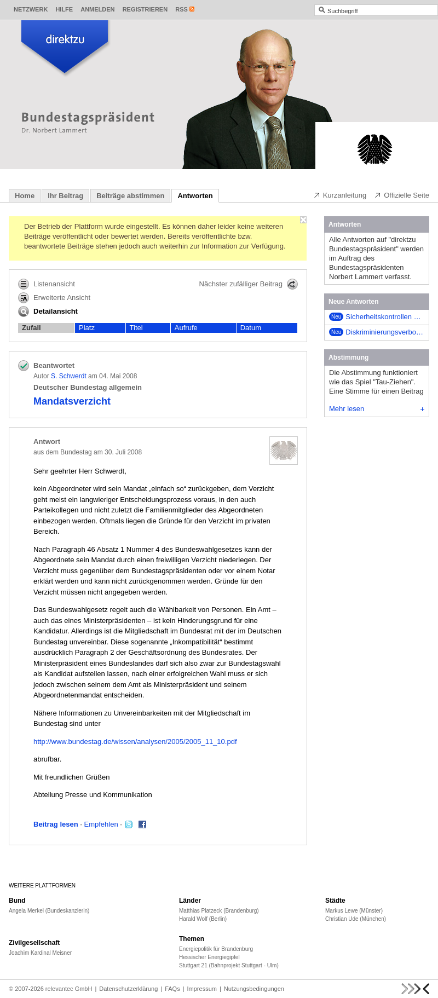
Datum (250, 328)
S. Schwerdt (69, 376)
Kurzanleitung (340, 195)
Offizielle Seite (401, 195)
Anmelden (97, 9)
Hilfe (64, 9)
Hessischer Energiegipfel (209, 957)
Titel (136, 328)
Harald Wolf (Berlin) (203, 919)
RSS (181, 9)
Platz (87, 328)
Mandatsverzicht (72, 401)
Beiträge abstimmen (130, 196)
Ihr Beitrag (65, 196)
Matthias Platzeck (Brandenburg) (219, 911)
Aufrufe (186, 328)
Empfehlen (101, 824)
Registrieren (145, 9)
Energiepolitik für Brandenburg (216, 949)
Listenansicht (46, 284)
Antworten (194, 196)
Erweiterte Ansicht (54, 297)
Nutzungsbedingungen (254, 988)
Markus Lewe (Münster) (354, 911)
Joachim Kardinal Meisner (40, 953)
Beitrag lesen (55, 824)
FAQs (172, 988)
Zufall (31, 328)
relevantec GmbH (69, 988)
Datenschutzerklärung (128, 988)
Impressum (202, 988)
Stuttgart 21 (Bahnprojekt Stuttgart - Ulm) (229, 965)
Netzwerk (31, 9)
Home (24, 196)
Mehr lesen (376, 409)
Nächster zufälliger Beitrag (248, 284)
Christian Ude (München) (355, 919)
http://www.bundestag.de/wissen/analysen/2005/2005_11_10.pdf (135, 741)
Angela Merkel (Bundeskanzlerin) (49, 911)
